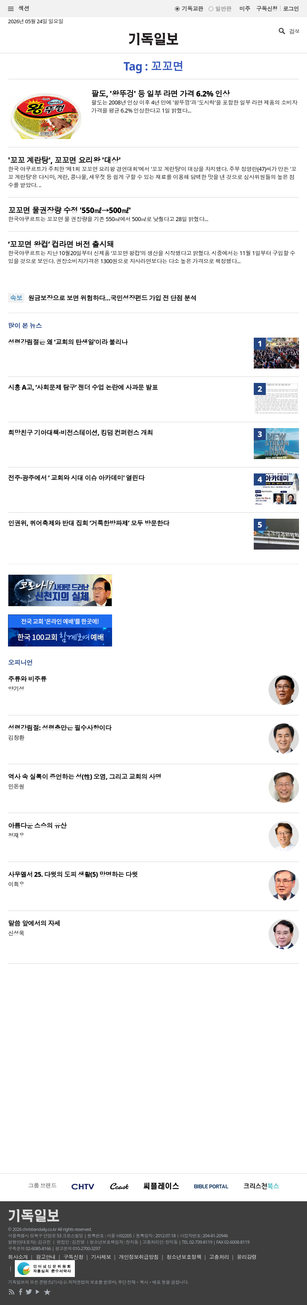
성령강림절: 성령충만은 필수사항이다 (59, 727)
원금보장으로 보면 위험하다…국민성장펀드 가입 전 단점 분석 (112, 298)
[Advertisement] (153, 1067)
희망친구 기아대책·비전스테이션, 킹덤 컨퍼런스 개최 (80, 432)
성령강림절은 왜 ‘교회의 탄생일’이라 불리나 (68, 342)
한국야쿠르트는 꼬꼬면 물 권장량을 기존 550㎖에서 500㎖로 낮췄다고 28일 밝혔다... (108, 219)
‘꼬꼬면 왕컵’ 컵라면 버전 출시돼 (61, 244)
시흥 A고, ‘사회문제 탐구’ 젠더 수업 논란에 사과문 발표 (83, 387)
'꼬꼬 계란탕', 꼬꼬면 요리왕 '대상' (64, 160)
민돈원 (16, 786)
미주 (244, 8)
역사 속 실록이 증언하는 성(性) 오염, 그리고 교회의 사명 (84, 776)
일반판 (223, 8)
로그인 (291, 8)
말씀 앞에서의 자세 (34, 923)
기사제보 (101, 1257)
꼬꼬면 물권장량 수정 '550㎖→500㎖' (69, 210)
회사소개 (18, 1257)
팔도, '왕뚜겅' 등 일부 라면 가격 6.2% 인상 (160, 94)
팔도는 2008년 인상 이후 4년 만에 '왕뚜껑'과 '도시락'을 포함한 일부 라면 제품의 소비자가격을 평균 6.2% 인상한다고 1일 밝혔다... (194, 106)
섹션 (19, 8)
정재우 (16, 835)
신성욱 (16, 933)
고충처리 (219, 1257)
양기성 (16, 689)
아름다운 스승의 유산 (37, 825)
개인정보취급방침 (139, 1257)
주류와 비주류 (27, 679)
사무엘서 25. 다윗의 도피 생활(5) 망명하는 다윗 (73, 874)
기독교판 (192, 8)
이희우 (16, 884)
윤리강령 (247, 1257)
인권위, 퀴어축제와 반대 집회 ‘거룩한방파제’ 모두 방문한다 (88, 523)
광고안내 (46, 1257)
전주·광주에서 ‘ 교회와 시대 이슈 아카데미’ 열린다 (76, 477)
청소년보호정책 (184, 1257)
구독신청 (267, 8)
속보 (16, 298)
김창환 (16, 737)
